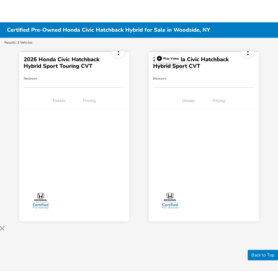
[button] (168, 58)
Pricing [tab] (89, 100)
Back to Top (262, 255)
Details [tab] (59, 100)
